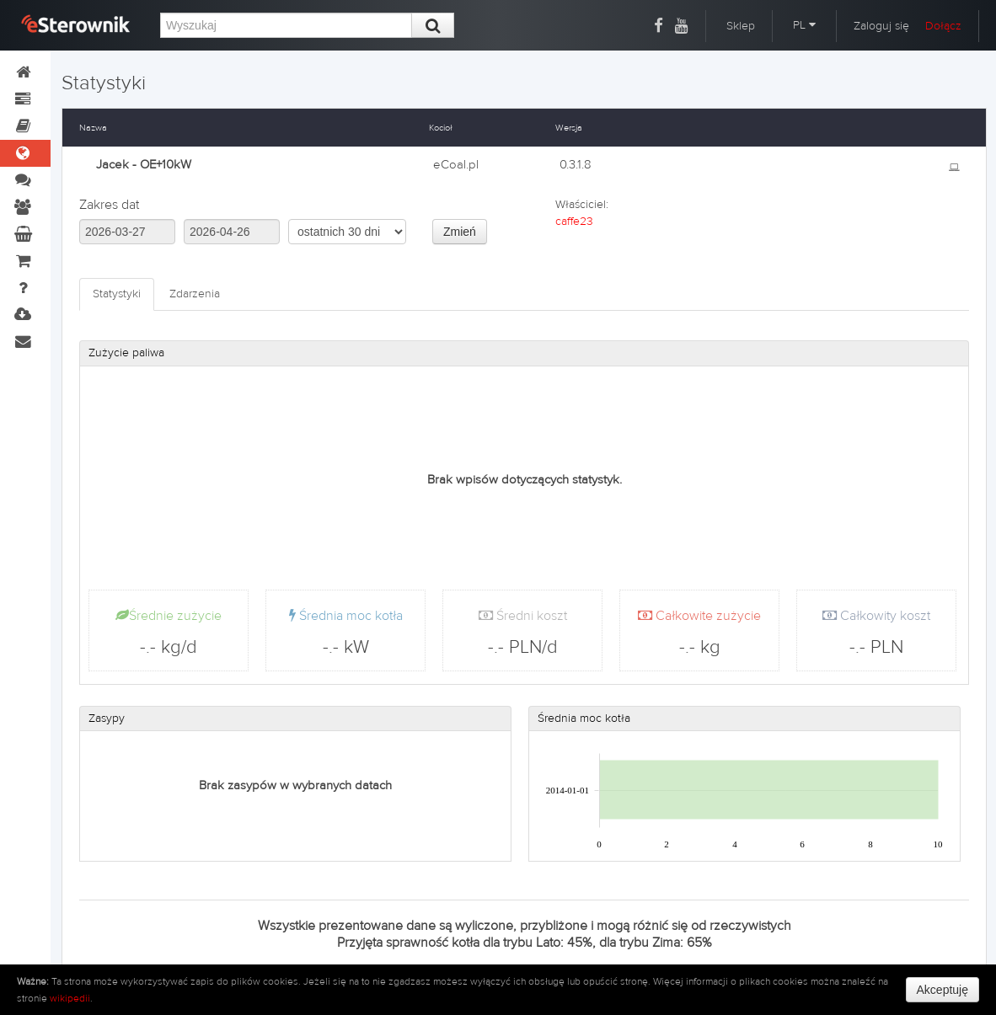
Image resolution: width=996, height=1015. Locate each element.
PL (804, 25)
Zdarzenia (194, 294)
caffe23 (574, 221)
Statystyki (117, 294)
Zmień (459, 231)
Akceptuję (942, 989)
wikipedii (70, 998)
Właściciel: (581, 204)
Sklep (740, 26)
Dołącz (943, 26)
